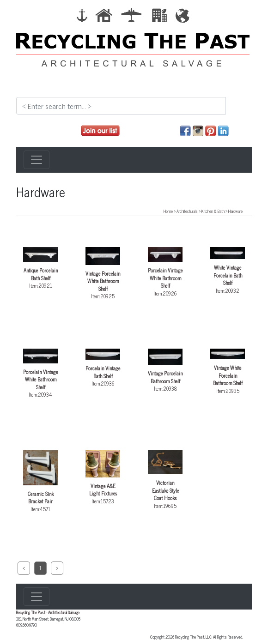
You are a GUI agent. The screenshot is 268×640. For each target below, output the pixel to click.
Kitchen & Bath (213, 211)
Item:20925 (102, 273)
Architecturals (187, 211)
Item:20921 (40, 268)
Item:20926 (165, 272)
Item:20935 (227, 371)
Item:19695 (165, 479)
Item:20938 (165, 370)
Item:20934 (40, 373)
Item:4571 (40, 481)
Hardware (235, 211)
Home (168, 211)
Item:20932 (227, 270)
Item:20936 (102, 368)
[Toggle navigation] (36, 160)
